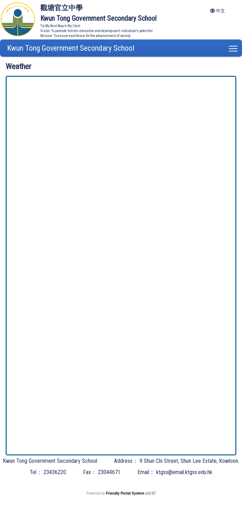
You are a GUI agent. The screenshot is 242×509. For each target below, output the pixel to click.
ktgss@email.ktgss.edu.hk (184, 472)
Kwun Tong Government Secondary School (70, 48)
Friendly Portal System (125, 493)
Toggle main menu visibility (233, 47)
